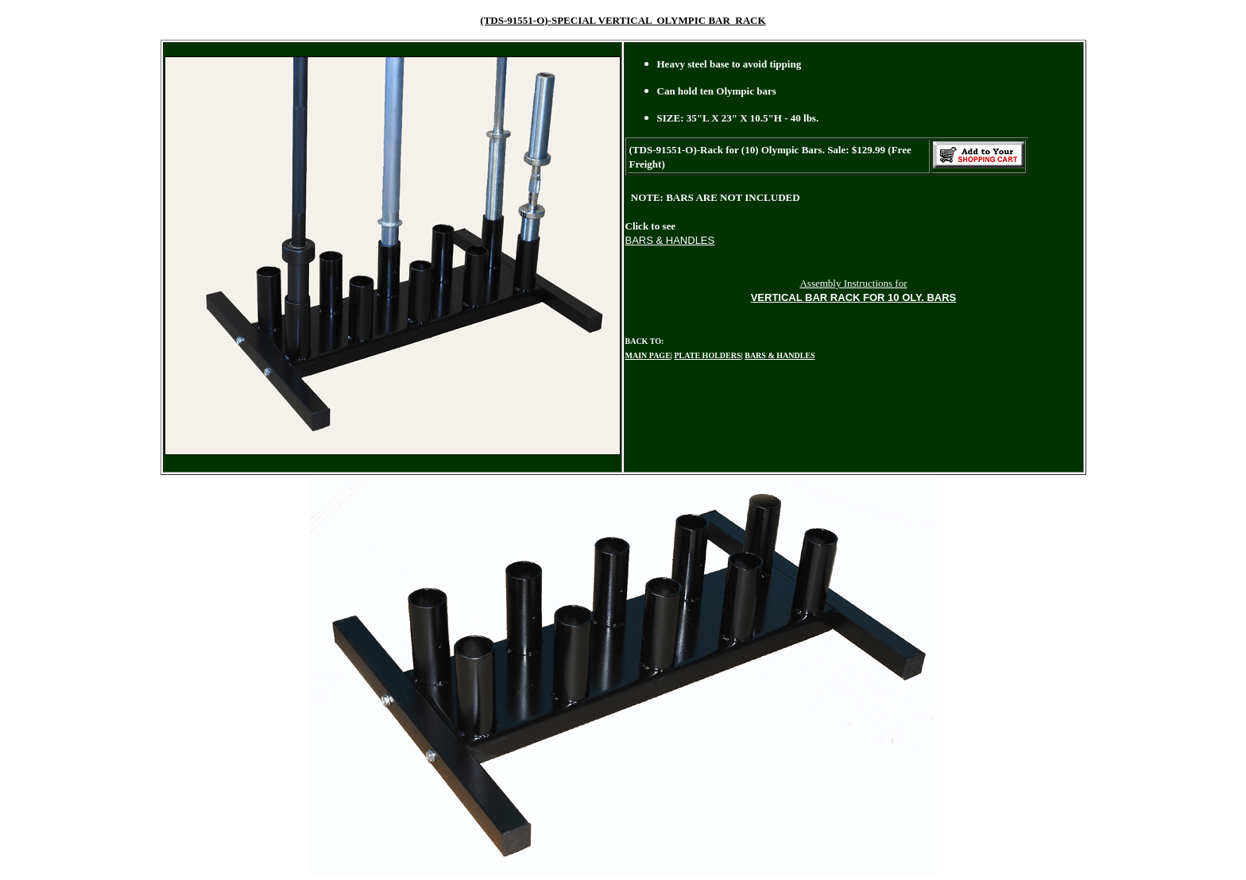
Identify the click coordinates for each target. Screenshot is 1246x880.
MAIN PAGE (648, 355)
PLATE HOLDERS (708, 355)
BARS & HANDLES (780, 355)
